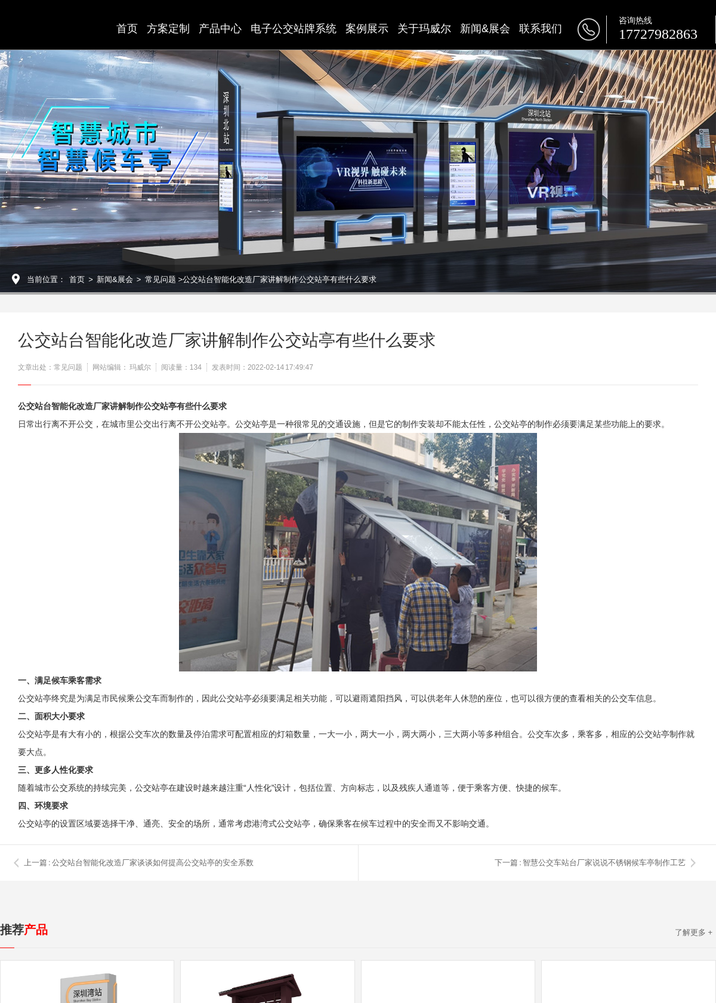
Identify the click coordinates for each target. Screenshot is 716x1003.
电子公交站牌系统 (294, 29)
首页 (127, 29)
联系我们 (540, 29)
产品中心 (220, 29)
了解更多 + (693, 932)
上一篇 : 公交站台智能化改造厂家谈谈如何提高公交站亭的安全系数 (139, 862)
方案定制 (168, 29)
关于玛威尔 (424, 29)
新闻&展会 (485, 29)
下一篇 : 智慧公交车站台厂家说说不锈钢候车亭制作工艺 (590, 862)
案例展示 (366, 29)
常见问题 (160, 279)
